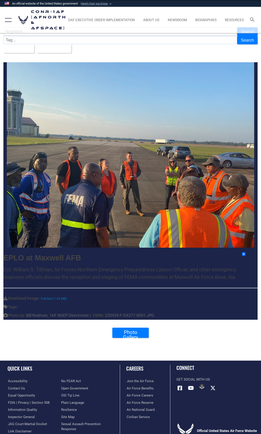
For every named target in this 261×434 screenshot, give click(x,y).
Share (249, 253)
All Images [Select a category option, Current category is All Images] (17, 48)
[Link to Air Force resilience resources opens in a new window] (69, 409)
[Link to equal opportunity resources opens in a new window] (21, 395)
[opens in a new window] (101, 20)
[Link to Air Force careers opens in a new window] (139, 395)
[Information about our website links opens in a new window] (19, 430)
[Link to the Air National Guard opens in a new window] (140, 409)
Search (247, 39)
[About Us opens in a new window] (151, 20)
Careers (134, 368)
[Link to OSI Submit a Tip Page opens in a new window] (70, 395)
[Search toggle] (253, 20)
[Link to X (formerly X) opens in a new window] (213, 387)
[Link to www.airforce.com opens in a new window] (139, 381)
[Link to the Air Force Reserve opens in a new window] (139, 402)
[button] (97, 3)
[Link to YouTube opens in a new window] (191, 387)
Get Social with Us (193, 379)
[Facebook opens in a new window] (179, 387)
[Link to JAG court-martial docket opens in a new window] (27, 423)
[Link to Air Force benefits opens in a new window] (139, 388)
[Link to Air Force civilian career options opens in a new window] (137, 416)
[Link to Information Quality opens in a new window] (22, 409)
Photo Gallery (130, 333)
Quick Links (20, 368)
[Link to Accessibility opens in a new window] (17, 381)
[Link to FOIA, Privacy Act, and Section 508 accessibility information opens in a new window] (28, 402)
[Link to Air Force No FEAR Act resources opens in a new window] (71, 381)
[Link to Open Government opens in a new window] (74, 388)
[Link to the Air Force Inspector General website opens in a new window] (21, 416)
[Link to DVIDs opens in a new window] (201, 386)
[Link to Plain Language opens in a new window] (72, 402)
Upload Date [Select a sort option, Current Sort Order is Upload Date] (53, 48)
